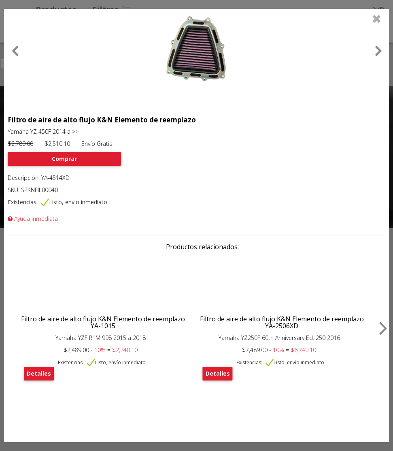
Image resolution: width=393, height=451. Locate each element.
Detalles (39, 373)
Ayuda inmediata (33, 218)
